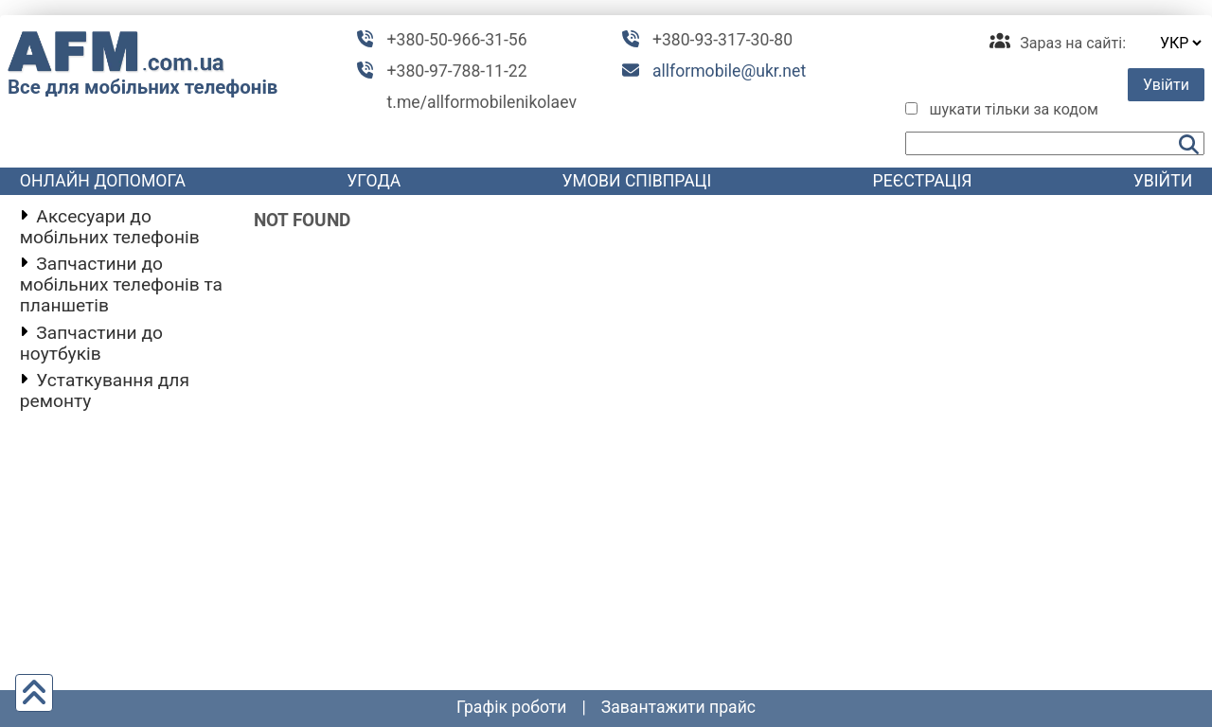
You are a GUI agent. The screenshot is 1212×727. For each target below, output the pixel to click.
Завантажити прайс (678, 707)
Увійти (1166, 85)
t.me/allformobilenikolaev (482, 102)
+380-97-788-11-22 (457, 71)
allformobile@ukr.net (729, 71)
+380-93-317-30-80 (722, 39)
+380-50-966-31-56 (457, 39)
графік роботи (511, 707)
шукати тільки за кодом (1013, 109)
